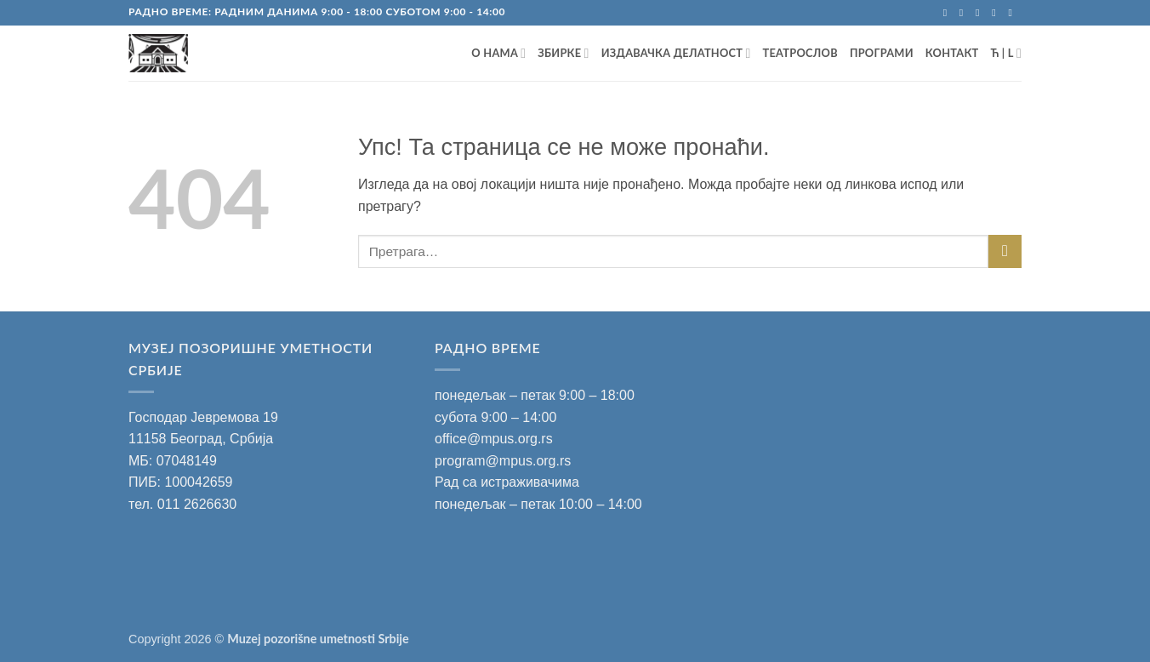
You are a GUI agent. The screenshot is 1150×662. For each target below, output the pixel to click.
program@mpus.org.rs (503, 461)
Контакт (952, 53)
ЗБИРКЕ (563, 53)
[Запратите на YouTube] (1013, 13)
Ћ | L (1006, 53)
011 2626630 (196, 504)
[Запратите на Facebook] (948, 13)
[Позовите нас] (997, 13)
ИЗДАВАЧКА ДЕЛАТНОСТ (676, 53)
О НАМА (498, 53)
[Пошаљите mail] (981, 13)
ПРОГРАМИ (882, 53)
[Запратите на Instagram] (964, 13)
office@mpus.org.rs (494, 438)
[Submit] (1005, 251)
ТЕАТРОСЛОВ (800, 53)
